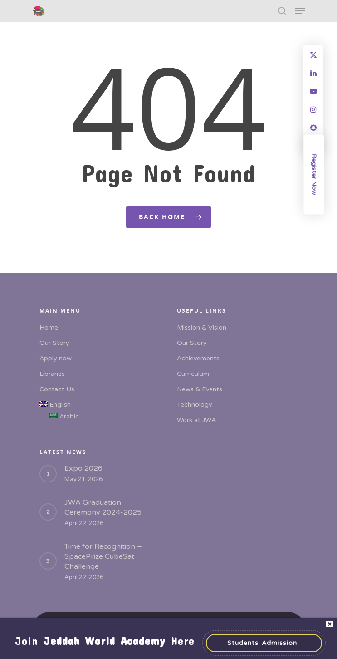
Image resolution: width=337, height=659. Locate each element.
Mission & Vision (201, 327)
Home (48, 327)
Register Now (314, 174)
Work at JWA (196, 420)
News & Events (199, 389)
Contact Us (56, 389)
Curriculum (193, 374)
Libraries (52, 374)
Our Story (54, 343)
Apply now (55, 358)
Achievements (198, 358)
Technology (194, 404)
